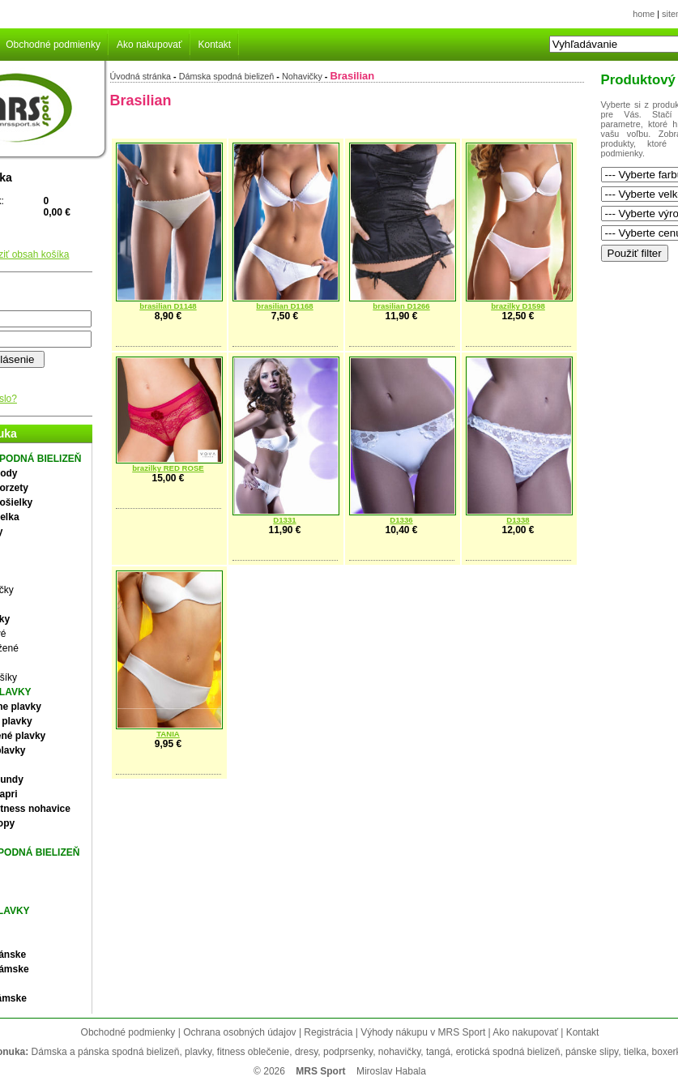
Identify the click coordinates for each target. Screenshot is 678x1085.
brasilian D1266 (401, 305)
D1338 (517, 519)
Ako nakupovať (149, 44)
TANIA (168, 733)
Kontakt (215, 44)
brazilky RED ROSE (168, 467)
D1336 (401, 519)
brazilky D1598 (518, 305)
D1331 (284, 519)
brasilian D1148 (167, 305)
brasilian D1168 (284, 305)
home (644, 14)
